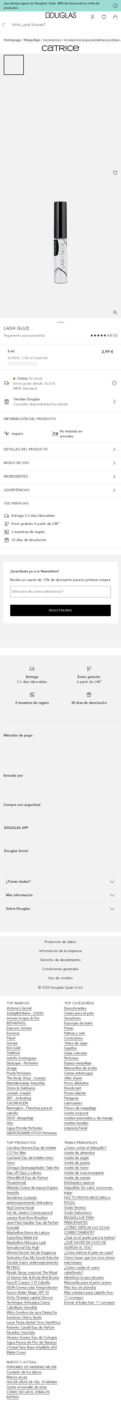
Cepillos (70, 1048)
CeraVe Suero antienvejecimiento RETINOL (32, 1265)
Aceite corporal (76, 1113)
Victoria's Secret (19, 1008)
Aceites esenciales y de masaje (88, 1118)
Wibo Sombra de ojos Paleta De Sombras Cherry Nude (32, 1315)
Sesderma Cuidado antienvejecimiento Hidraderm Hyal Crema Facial (30, 1203)
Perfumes (71, 1058)
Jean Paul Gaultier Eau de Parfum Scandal (32, 1225)
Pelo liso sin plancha (80, 1288)
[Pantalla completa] (115, 312)
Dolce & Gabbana (21, 1088)
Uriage (12, 1068)
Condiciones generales (60, 969)
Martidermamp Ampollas (26, 1083)
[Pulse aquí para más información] (115, 5)
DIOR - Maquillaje (20, 1118)
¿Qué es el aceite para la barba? (89, 1238)
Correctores (73, 1038)
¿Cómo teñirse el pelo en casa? (88, 1253)
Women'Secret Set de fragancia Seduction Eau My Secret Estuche (33, 1255)
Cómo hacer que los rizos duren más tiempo (89, 1260)
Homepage (12, 40)
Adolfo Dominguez (21, 1058)
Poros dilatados (76, 1083)
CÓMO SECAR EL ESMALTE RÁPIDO (28, 1394)
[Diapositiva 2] (10, 87)
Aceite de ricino (76, 1168)
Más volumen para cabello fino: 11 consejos (89, 1295)
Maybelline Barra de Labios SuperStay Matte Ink (28, 1235)
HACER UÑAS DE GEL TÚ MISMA (32, 1382)
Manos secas (17, 1377)
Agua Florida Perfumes (24, 1128)
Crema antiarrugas (78, 1073)
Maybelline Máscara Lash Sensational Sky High (26, 1245)
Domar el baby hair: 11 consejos (89, 1302)
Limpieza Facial (75, 1128)
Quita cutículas (75, 1053)
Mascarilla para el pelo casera (87, 1283)
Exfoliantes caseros (79, 1183)
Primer (69, 1028)
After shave (73, 1078)
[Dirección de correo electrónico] (60, 591)
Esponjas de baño (78, 1023)
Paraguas (71, 1098)
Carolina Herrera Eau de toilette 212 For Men (31, 1150)
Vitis (10, 1123)
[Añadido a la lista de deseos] (115, 173)
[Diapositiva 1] (14, 65)
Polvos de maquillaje (80, 1108)
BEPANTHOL (16, 1023)
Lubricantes (73, 1103)
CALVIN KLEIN (17, 1103)
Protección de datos (60, 942)
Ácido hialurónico (78, 1213)
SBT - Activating (19, 1098)
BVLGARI (13, 1048)
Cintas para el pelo (79, 1013)
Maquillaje (32, 40)
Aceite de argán (76, 1158)
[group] (60, 108)
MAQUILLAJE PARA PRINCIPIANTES (79, 1220)
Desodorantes (75, 1008)
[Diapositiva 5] (10, 152)
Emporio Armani (19, 1028)
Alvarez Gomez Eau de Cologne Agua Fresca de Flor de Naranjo (32, 1339)
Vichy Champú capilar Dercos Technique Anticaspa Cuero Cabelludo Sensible (30, 1303)
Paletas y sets (74, 1033)
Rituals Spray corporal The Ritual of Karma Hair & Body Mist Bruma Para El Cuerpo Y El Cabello (33, 1278)
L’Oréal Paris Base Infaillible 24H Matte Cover (32, 1349)
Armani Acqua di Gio (23, 1018)
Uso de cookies (60, 978)
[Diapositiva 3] (10, 109)
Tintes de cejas (76, 1043)
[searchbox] (60, 24)
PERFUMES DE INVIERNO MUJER (32, 1367)
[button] (60, 881)
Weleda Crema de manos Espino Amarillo (32, 1190)
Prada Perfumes (19, 1073)
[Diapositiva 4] (10, 130)
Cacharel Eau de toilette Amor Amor (30, 1160)
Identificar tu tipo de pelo (84, 1278)
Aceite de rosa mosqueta (84, 1173)
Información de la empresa (60, 951)
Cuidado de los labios (24, 1372)
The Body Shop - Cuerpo (26, 1078)
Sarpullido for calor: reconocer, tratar (88, 1190)
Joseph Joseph (19, 1093)
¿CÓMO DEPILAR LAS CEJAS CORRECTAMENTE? (87, 1230)
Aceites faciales (76, 1123)
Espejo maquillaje (78, 1063)
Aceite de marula (77, 1178)
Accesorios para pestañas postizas (92, 40)
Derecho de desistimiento (60, 960)
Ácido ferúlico (75, 1208)
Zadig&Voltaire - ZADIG (25, 1013)
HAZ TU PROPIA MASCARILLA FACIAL (87, 1200)
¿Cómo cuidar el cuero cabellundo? (82, 1270)
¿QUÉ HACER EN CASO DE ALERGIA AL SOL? (85, 1245)
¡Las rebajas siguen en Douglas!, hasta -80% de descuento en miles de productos (52, 6)
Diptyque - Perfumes (22, 1063)
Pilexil (11, 1038)
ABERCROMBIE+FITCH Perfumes (32, 1133)
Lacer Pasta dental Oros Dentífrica (33, 1322)
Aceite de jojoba (77, 1163)
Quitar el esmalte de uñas (27, 1387)
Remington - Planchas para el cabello (29, 1110)
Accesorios (52, 40)
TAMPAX (13, 1053)
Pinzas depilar (75, 1093)
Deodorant (72, 1088)
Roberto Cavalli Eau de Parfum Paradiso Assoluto (30, 1329)
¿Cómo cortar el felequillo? (85, 1148)
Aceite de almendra (79, 1153)
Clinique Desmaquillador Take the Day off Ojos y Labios (33, 1170)
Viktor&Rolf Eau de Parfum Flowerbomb (27, 1180)
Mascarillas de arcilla (80, 1068)
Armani (12, 1043)
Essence (13, 1033)
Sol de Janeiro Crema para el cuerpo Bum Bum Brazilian (30, 1215)
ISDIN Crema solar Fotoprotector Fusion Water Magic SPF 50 (32, 1290)
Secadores (72, 1018)
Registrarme (60, 610)
